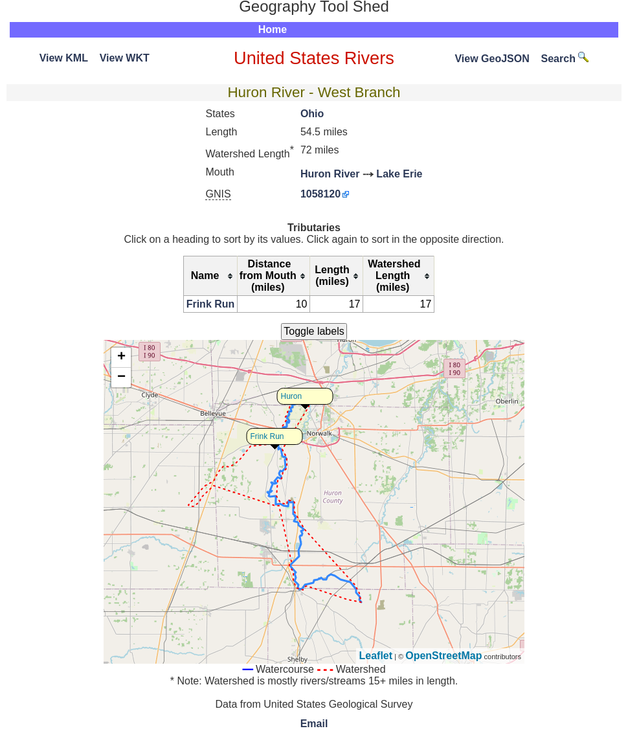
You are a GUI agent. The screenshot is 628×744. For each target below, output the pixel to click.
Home (272, 29)
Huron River (330, 173)
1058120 (320, 193)
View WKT (125, 57)
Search (565, 58)
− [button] (121, 377)
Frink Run (210, 304)
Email (314, 723)
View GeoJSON (491, 58)
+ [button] (121, 357)
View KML (63, 57)
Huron (291, 396)
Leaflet (376, 655)
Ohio (312, 113)
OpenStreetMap (443, 655)
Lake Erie (399, 173)
